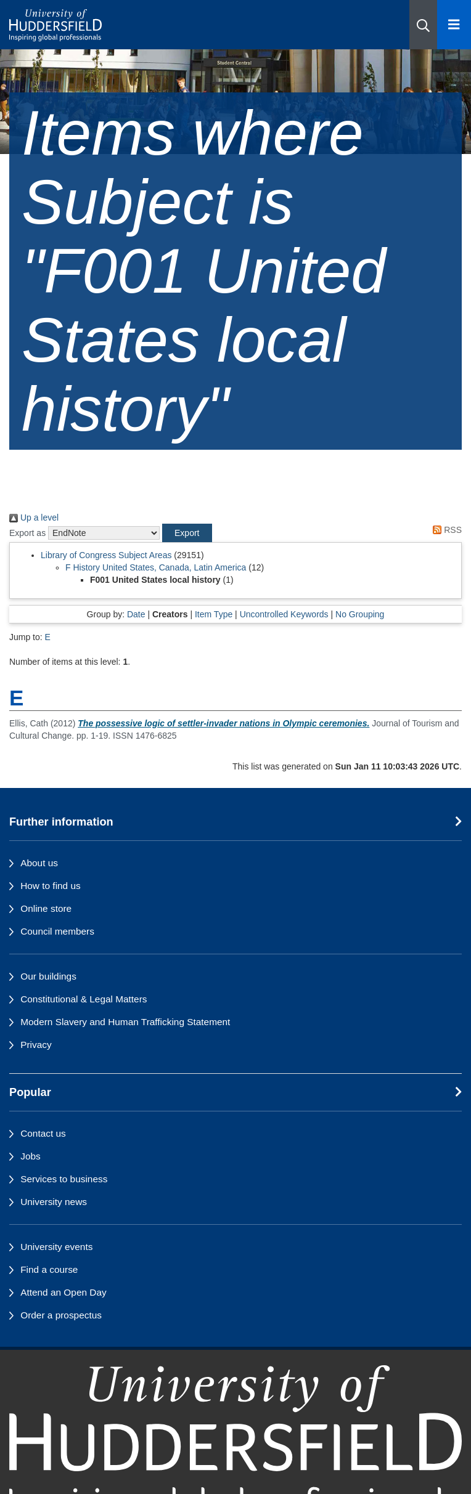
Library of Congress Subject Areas (106, 555)
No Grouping (359, 614)
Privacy (35, 1044)
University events (56, 1246)
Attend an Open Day (63, 1292)
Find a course (49, 1269)
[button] (423, 24)
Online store (46, 908)
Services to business (63, 1179)
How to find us (50, 885)
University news (53, 1201)
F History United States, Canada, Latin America (155, 567)
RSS (445, 530)
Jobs (30, 1156)
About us (39, 863)
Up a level (34, 517)
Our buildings (48, 976)
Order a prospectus (61, 1315)
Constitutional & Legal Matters (83, 999)
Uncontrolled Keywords (284, 614)
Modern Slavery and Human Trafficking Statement (125, 1022)
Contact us (43, 1133)
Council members (57, 931)
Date (136, 614)
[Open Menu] (454, 24)
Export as (27, 533)
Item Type (213, 614)
